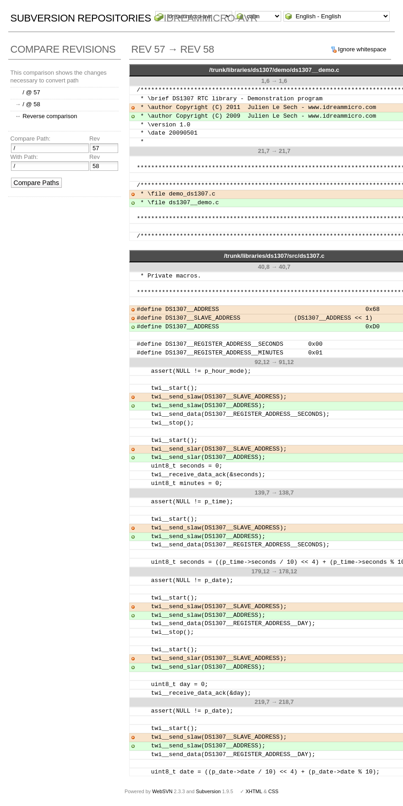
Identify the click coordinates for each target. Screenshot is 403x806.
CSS (273, 791)
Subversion (208, 791)
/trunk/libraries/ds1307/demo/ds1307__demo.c (274, 69)
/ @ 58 (31, 104)
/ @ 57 (31, 92)
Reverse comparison (49, 116)
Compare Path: (30, 138)
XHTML (253, 791)
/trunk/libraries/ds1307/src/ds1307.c (274, 255)
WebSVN (162, 791)
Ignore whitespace (362, 49)
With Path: (24, 156)
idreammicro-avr (211, 18)
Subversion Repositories (81, 18)
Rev (94, 138)
